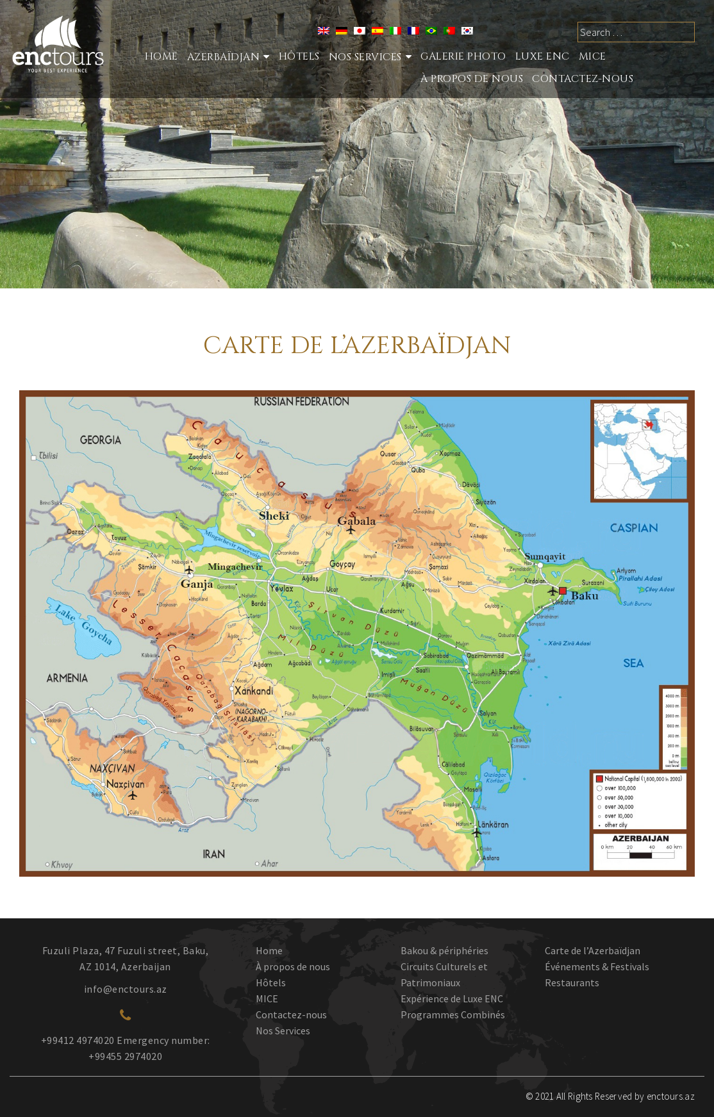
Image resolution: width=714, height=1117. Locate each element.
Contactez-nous (582, 79)
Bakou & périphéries (444, 950)
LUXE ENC (542, 56)
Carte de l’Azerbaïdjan (592, 950)
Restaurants (572, 982)
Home (161, 56)
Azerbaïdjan (223, 57)
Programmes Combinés (453, 1014)
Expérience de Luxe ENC (452, 998)
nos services (365, 57)
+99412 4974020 (78, 1040)
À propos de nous (471, 79)
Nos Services (283, 1030)
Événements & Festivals (597, 966)
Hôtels (299, 56)
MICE (592, 56)
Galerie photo (463, 56)
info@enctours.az (125, 988)
